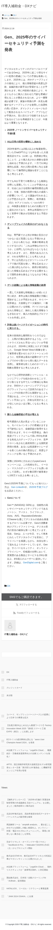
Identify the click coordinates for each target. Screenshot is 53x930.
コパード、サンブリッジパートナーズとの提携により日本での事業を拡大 (28, 716)
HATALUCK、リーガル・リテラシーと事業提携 (27, 888)
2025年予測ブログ (38, 487)
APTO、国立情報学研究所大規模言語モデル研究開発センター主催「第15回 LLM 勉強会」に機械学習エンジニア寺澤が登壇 (29, 767)
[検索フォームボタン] (49, 654)
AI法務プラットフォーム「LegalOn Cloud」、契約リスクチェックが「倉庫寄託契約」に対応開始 (29, 868)
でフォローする (26, 604)
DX (8, 586)
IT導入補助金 (12, 680)
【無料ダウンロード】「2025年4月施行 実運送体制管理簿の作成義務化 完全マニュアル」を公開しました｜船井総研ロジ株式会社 (29, 802)
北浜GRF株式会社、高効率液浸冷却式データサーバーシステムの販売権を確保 (28, 815)
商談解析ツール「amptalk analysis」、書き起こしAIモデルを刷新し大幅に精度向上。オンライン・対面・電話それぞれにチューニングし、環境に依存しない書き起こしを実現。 (29, 829)
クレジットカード (14, 688)
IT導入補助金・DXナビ (19, 6)
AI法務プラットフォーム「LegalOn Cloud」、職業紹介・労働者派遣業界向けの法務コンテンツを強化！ (29, 753)
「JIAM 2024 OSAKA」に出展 (20, 896)
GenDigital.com (30, 562)
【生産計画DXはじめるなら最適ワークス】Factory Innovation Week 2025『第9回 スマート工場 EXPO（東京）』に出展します (29, 728)
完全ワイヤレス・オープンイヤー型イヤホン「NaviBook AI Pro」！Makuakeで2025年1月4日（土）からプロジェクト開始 (28, 845)
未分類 (9, 695)
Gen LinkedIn (18, 487)
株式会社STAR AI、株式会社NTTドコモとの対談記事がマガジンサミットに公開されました (29, 857)
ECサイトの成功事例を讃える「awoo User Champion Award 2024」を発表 (25, 741)
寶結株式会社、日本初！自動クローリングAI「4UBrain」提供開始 (26, 879)
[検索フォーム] (24, 654)
